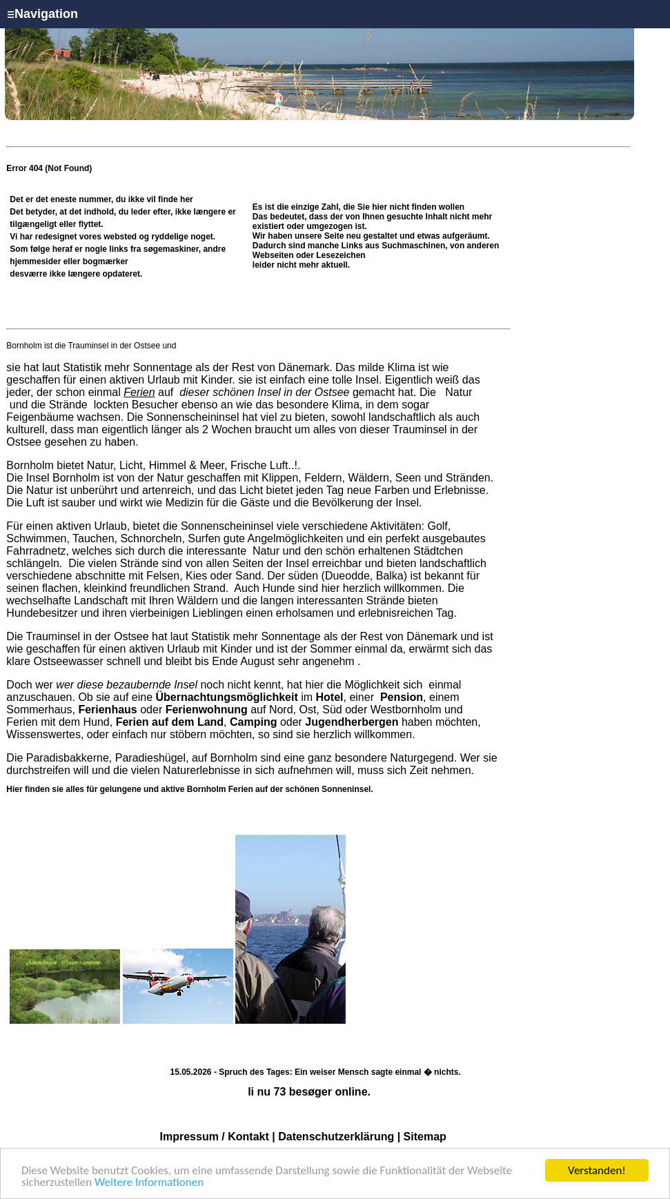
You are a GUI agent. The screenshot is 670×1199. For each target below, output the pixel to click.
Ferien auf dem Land (170, 722)
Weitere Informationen (149, 1183)
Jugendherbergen (351, 722)
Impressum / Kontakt (214, 1136)
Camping (253, 722)
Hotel (330, 697)
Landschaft (101, 600)
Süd (332, 709)
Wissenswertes (43, 734)
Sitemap (425, 1136)
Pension (401, 697)
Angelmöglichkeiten (294, 538)
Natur (457, 392)
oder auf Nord (185, 709)
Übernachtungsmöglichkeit (226, 697)
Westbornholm (406, 709)
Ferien (139, 392)
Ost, (309, 709)
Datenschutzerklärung (336, 1136)
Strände (68, 404)
